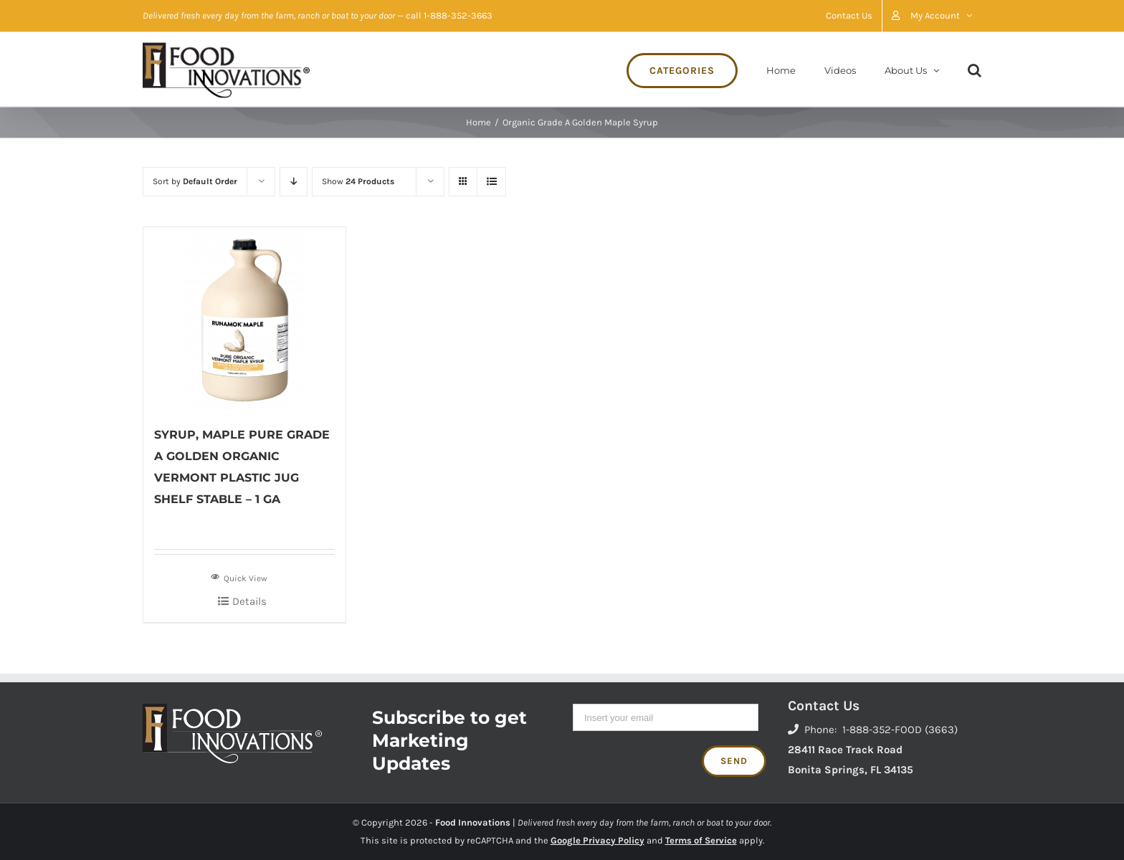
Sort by (195, 181)
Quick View (239, 576)
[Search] (974, 69)
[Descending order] (294, 181)
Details (249, 601)
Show (358, 181)
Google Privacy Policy (597, 840)
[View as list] (491, 182)
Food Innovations (472, 822)
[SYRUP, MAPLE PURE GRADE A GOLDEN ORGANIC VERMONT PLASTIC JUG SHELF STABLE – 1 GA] (244, 318)
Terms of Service (701, 840)
